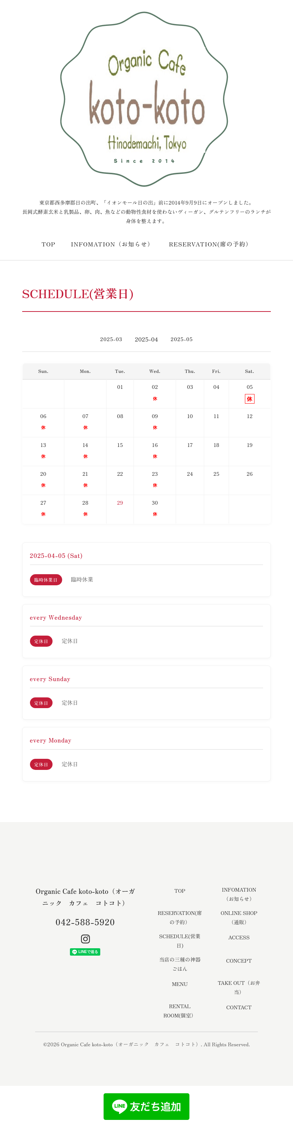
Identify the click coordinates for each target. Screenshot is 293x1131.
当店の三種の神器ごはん (180, 964)
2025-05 (182, 339)
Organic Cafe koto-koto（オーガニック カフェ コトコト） (131, 1044)
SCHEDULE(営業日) (180, 940)
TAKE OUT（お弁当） (239, 987)
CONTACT (239, 1007)
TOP (48, 243)
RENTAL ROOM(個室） (180, 1010)
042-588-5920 (85, 922)
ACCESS (239, 937)
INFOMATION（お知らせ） (112, 243)
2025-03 (111, 339)
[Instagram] (85, 939)
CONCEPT (239, 960)
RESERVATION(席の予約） (210, 243)
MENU (180, 983)
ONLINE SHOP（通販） (239, 917)
